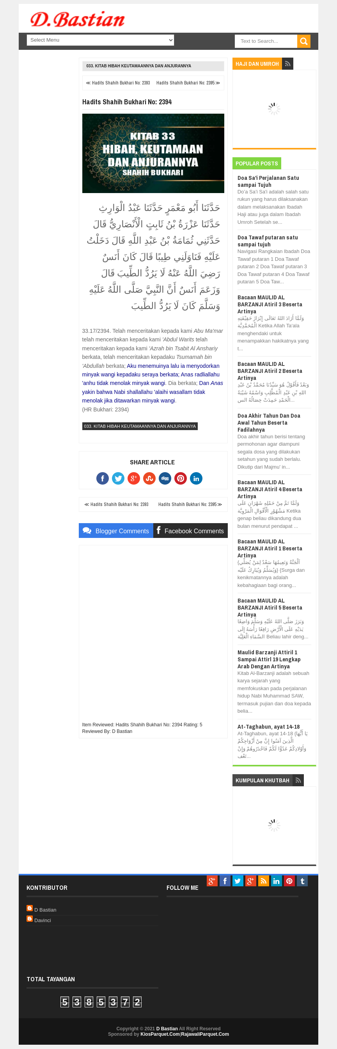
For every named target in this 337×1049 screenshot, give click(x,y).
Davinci (42, 920)
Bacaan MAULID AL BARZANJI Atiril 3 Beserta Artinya (270, 304)
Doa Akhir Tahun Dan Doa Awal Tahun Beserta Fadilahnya (269, 422)
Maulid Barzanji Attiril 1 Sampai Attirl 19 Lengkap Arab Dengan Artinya (269, 659)
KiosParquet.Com (160, 1034)
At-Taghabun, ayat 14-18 (269, 726)
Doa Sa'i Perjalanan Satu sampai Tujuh (268, 181)
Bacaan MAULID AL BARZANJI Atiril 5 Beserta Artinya (270, 607)
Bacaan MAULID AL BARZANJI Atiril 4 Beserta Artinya (270, 489)
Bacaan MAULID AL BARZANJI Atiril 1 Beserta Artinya (270, 548)
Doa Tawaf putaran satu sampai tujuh (268, 240)
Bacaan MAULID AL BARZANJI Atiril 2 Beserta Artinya (270, 371)
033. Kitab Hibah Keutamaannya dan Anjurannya (139, 66)
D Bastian (45, 910)
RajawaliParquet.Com (205, 1034)
